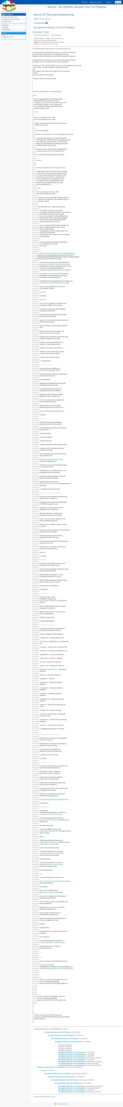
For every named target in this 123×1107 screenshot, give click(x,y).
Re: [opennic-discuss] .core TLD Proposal (57, 1032)
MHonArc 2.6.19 (50, 1096)
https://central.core (52, 907)
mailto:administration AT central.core (51, 814)
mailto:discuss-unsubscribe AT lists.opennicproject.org (56, 968)
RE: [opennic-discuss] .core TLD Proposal (71, 1086)
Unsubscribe (6, 29)
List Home (5, 25)
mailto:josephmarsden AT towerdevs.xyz (52, 283)
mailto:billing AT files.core (47, 844)
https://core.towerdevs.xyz (48, 892)
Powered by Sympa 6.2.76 (63, 1103)
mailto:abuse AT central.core (48, 483)
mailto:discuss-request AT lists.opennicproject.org (54, 264)
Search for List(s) (96, 2)
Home (84, 2)
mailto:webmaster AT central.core (50, 853)
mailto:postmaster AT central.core (50, 864)
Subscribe (5, 27)
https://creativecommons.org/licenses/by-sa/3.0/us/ (55, 881)
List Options (8, 14)
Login (118, 2)
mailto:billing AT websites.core (49, 842)
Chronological (37, 32)
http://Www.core (52, 669)
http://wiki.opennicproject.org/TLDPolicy (51, 459)
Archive (5, 33)
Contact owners (7, 21)
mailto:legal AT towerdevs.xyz (49, 600)
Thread (46, 32)
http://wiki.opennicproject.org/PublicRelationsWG (53, 799)
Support (108, 2)
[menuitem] (85, 2)
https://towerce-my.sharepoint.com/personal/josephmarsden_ (58, 253)
